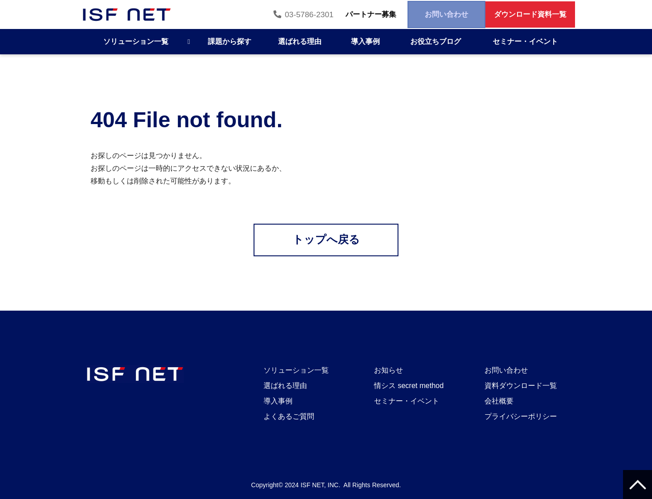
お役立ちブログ (435, 41)
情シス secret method (409, 385)
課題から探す (229, 41)
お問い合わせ (428, 14)
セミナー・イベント (525, 41)
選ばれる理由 (299, 41)
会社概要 (498, 401)
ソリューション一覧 (135, 41)
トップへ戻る (326, 240)
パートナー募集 (341, 14)
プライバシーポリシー (520, 416)
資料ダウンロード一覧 (520, 385)
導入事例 (365, 41)
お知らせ (388, 370)
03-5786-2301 (271, 14)
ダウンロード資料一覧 (524, 14)
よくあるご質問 (289, 416)
